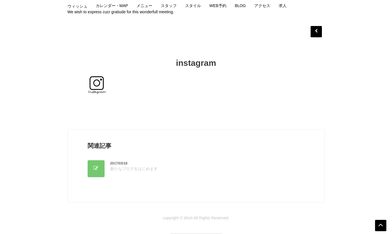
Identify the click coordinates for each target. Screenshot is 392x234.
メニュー (144, 5)
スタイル (193, 5)
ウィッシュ (77, 6)
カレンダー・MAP (112, 5)
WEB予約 (217, 5)
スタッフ (169, 5)
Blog (240, 5)
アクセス (262, 5)
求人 (283, 5)
